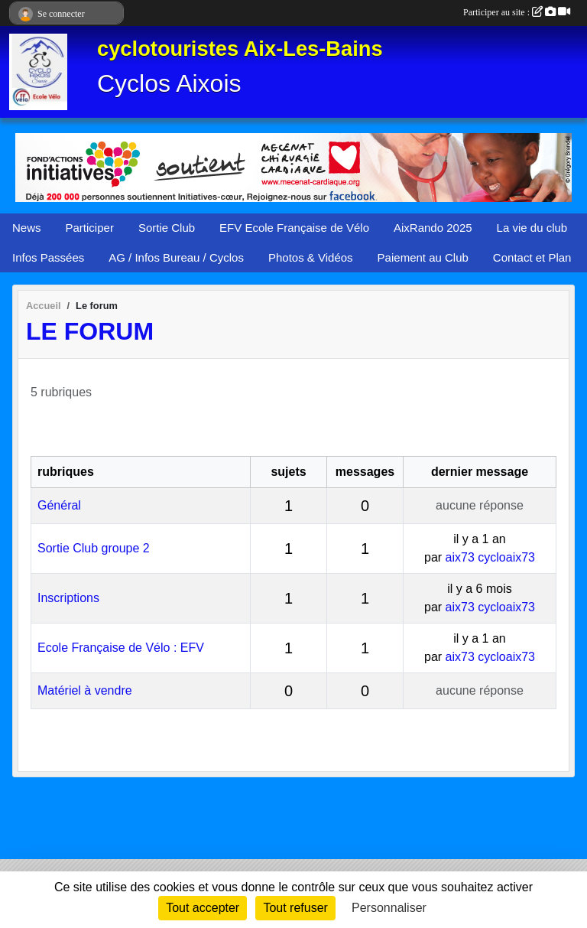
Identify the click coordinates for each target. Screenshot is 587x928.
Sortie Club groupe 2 (93, 548)
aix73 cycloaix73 (490, 557)
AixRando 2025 (433, 227)
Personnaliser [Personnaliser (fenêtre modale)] (389, 907)
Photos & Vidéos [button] (310, 257)
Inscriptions (68, 597)
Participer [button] (90, 227)
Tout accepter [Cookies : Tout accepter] (202, 907)
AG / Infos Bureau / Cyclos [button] (176, 257)
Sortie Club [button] (166, 227)
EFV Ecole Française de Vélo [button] (294, 227)
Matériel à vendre (84, 690)
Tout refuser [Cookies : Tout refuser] (295, 907)
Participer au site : (516, 12)
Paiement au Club (423, 257)
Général (59, 505)
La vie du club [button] (532, 227)
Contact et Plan (532, 257)
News (26, 227)
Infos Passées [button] (48, 257)
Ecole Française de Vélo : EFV (120, 647)
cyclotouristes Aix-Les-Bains (240, 48)
